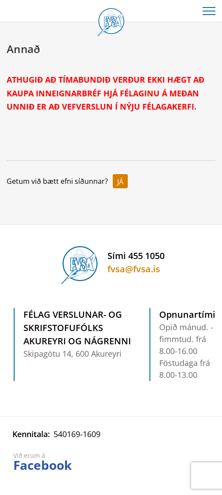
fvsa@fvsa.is (133, 269)
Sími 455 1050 (136, 256)
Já (120, 182)
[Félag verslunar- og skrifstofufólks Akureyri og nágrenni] (111, 20)
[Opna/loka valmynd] (209, 11)
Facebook (42, 465)
